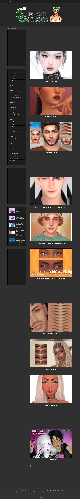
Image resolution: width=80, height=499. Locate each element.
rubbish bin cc (51, 460)
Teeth (13, 141)
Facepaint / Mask (14, 133)
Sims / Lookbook (14, 158)
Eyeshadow (14, 131)
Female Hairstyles (15, 114)
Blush (12, 124)
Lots (11, 119)
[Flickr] (45, 491)
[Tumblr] (52, 491)
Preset (13, 78)
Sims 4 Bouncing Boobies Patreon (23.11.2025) (20, 224)
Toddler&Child (13, 160)
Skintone (13, 80)
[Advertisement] (51, 41)
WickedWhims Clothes (16, 97)
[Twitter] (28, 491)
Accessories (13, 73)
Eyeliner (13, 129)
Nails (11, 146)
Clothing (12, 90)
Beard (13, 104)
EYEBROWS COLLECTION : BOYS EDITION (51, 243)
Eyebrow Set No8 (51, 117)
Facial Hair (12, 102)
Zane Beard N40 (51, 153)
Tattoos (13, 138)
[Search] (71, 1)
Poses (12, 148)
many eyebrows (51, 405)
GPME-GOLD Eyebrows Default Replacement (51, 207)
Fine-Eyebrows (51, 81)
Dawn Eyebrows (51, 369)
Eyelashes (13, 126)
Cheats (12, 87)
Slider (12, 83)
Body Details (13, 75)
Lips (12, 136)
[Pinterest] (36, 491)
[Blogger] (60, 491)
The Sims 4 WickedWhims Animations (19, 210)
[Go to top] (40, 497)
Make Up (12, 121)
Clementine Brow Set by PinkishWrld (51, 279)
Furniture (12, 109)
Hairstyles (13, 112)
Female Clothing (15, 92)
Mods (12, 143)
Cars (11, 85)
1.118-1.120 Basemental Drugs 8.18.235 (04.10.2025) (20, 241)
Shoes (12, 150)
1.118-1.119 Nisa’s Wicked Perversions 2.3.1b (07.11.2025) (20, 232)
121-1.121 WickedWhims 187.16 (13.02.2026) (20, 217)
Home (8, 28)
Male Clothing (14, 95)
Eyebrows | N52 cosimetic (51, 333)
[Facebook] (19, 491)
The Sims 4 (9, 1)
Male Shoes (14, 155)
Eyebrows (13, 107)
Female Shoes (14, 153)
